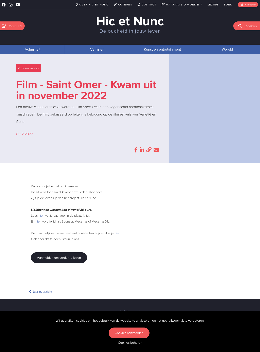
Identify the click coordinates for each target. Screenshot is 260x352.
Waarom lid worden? (182, 4)
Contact (147, 4)
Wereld (227, 49)
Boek (228, 4)
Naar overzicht (40, 291)
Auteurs (123, 4)
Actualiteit (32, 49)
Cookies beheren (130, 342)
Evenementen (28, 68)
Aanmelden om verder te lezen (59, 257)
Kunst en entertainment (162, 49)
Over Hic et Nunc (92, 4)
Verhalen (97, 49)
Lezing (213, 4)
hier (41, 215)
